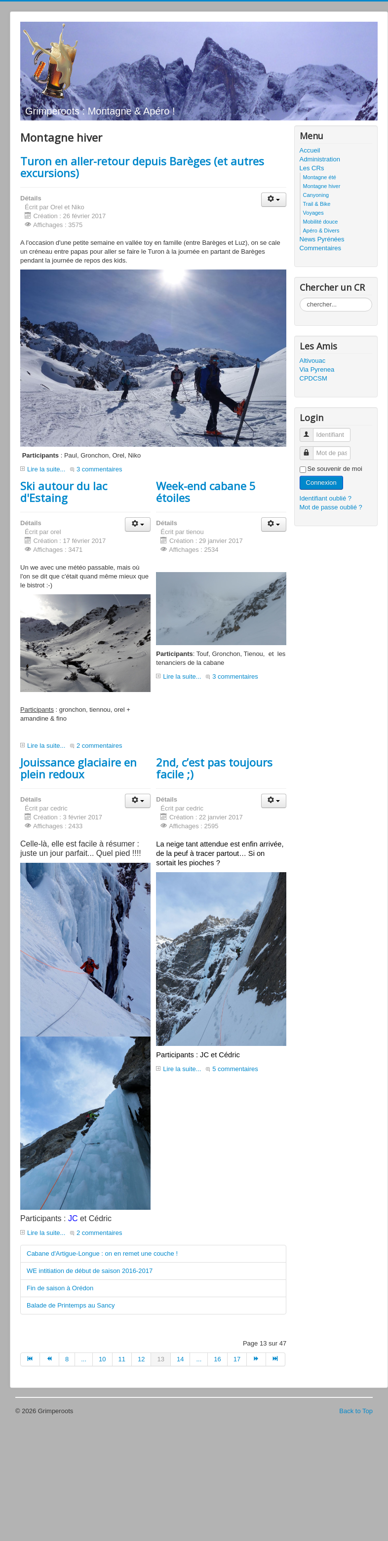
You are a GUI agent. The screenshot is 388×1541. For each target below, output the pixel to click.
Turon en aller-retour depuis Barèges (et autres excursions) (142, 167)
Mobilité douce (320, 222)
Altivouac (313, 360)
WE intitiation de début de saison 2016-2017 (90, 1270)
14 (180, 1359)
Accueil (310, 150)
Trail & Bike (317, 204)
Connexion (321, 482)
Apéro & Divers (321, 230)
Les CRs (312, 168)
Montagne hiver (322, 186)
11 (121, 1359)
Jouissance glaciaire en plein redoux (78, 768)
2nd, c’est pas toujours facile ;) (214, 768)
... (83, 1359)
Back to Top (356, 1411)
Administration (320, 159)
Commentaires (321, 248)
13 (160, 1359)
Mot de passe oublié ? (331, 507)
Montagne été (319, 177)
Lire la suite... (46, 469)
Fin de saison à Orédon (60, 1288)
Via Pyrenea (317, 369)
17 (236, 1359)
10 (102, 1359)
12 (141, 1359)
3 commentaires (99, 469)
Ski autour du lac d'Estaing (63, 491)
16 (217, 1359)
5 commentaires (235, 1069)
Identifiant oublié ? (326, 498)
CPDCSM (313, 378)
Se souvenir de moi (335, 468)
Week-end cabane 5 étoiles (206, 491)
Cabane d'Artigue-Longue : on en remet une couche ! (102, 1253)
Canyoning (316, 195)
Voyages (313, 213)
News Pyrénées (322, 239)
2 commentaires (99, 745)
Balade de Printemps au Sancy (71, 1305)
